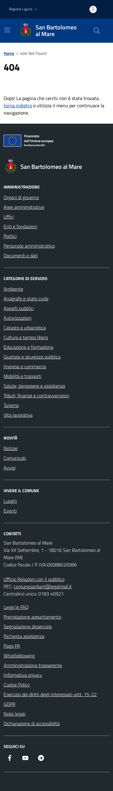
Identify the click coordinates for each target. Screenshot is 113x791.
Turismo (11, 405)
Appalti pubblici (19, 308)
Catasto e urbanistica (25, 327)
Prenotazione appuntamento (32, 616)
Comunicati (15, 458)
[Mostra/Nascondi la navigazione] (7, 30)
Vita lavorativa (18, 415)
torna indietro (18, 105)
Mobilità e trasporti (22, 376)
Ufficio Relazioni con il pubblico (34, 579)
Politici (10, 236)
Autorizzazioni (17, 318)
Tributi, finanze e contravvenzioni (36, 395)
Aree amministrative (24, 207)
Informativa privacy (23, 675)
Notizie (10, 448)
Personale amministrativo (29, 245)
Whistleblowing (19, 655)
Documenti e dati (21, 255)
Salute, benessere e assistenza (34, 385)
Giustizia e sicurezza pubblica (32, 356)
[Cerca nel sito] (96, 30)
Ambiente (13, 288)
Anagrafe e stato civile (26, 298)
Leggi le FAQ (16, 607)
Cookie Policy (17, 684)
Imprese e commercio (25, 366)
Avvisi (9, 467)
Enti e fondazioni (20, 226)
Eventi (10, 510)
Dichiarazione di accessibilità (32, 723)
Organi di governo (21, 197)
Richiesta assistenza (24, 636)
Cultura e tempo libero (26, 337)
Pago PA (12, 645)
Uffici (9, 216)
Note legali (14, 713)
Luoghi (10, 501)
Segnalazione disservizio (28, 626)
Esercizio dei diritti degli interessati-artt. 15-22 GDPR (50, 699)
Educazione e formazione (28, 347)
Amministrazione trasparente (33, 665)
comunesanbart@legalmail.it (43, 586)
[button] (24, 9)
